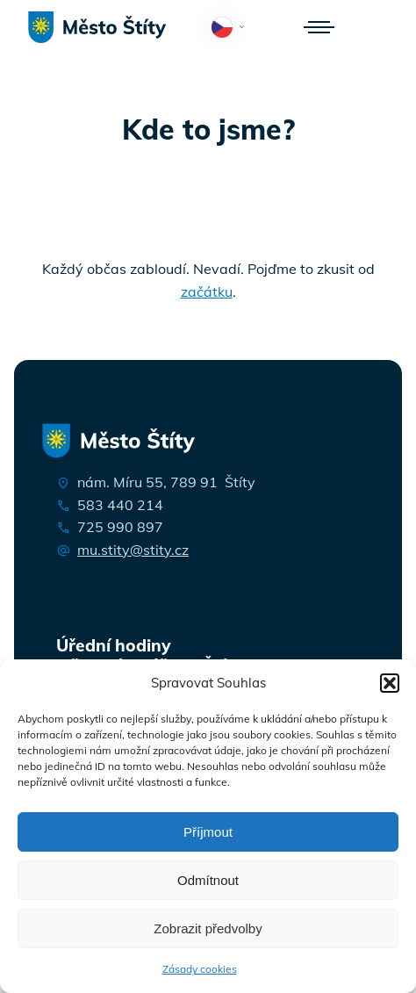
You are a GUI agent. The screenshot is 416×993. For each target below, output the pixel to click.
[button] (389, 683)
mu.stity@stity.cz (133, 549)
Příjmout (208, 831)
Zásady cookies (199, 968)
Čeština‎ (231, 28)
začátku (207, 291)
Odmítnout (208, 880)
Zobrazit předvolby (208, 928)
